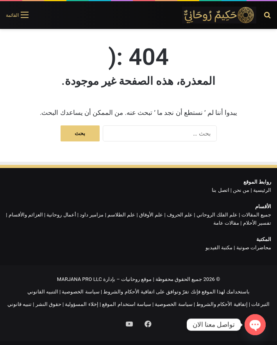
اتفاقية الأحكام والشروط (128, 292)
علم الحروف (180, 215)
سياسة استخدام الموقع (126, 304)
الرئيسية (262, 190)
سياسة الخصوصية (80, 292)
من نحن (241, 190)
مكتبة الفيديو (219, 247)
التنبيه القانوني (42, 292)
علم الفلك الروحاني (217, 215)
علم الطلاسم (121, 215)
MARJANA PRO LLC (79, 279)
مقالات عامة (226, 223)
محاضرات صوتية (253, 247)
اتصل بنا (220, 190)
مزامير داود (92, 215)
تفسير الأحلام (257, 223)
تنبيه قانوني (19, 304)
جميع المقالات (256, 215)
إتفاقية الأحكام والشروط (221, 304)
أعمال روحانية (61, 215)
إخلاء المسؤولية (81, 304)
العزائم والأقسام (26, 215)
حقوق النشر (48, 304)
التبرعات (260, 304)
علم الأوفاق (151, 215)
